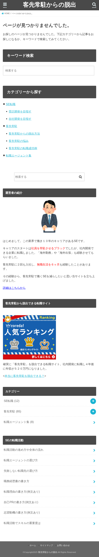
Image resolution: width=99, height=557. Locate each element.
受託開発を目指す (20, 111)
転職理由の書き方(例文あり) (22, 491)
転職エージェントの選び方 (21, 460)
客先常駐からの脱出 (49, 4)
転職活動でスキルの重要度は (22, 523)
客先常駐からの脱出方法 (24, 133)
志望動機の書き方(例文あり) (22, 512)
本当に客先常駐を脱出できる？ (24, 375)
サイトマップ (46, 545)
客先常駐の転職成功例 (23, 148)
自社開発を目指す (20, 118)
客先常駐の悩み (19, 140)
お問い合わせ (63, 545)
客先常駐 (11, 126)
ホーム (33, 545)
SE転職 (10, 104)
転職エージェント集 (18, 155)
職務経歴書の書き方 (16, 481)
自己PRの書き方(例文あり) (21, 502)
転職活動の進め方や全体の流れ (23, 449)
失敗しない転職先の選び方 (21, 470)
